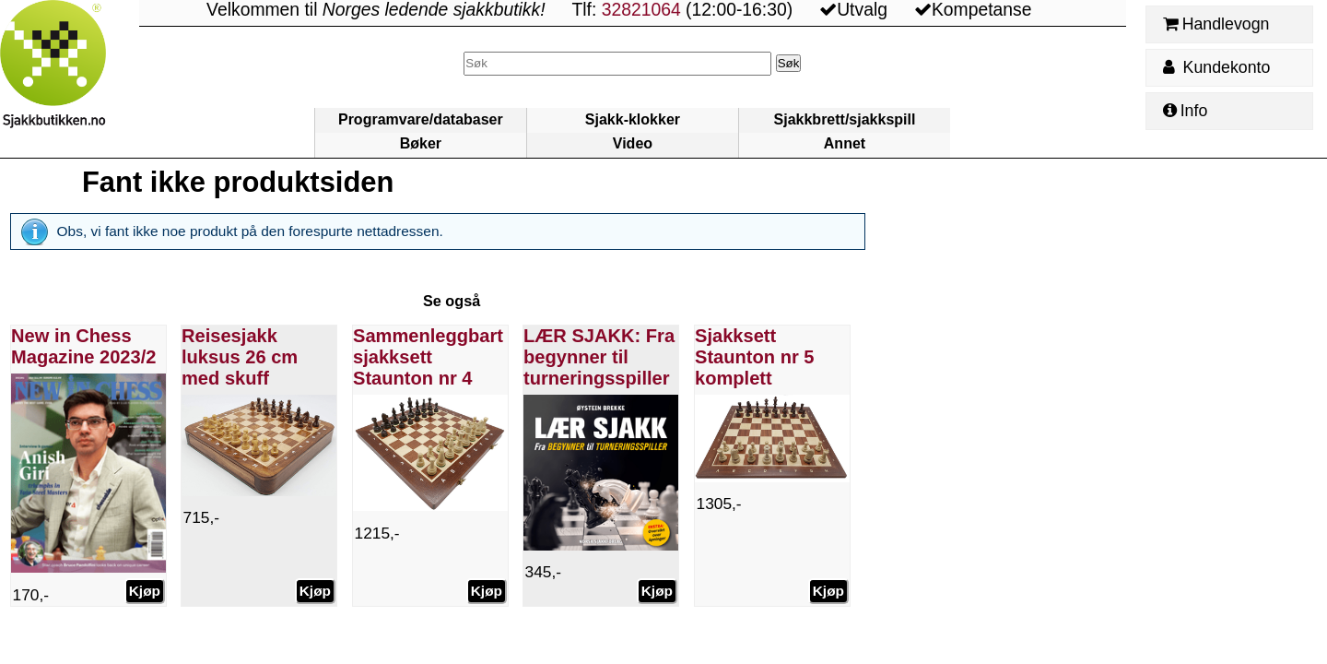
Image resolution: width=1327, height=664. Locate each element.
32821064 (641, 9)
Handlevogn (1216, 24)
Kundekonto (1216, 67)
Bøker (420, 143)
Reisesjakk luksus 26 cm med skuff (240, 357)
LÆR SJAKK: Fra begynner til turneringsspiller (599, 357)
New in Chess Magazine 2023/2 (83, 346)
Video (632, 143)
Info (1185, 110)
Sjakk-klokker (632, 119)
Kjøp (143, 591)
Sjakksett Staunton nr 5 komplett (755, 357)
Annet (844, 143)
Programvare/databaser (420, 119)
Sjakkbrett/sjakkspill (845, 119)
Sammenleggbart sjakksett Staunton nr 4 (428, 357)
